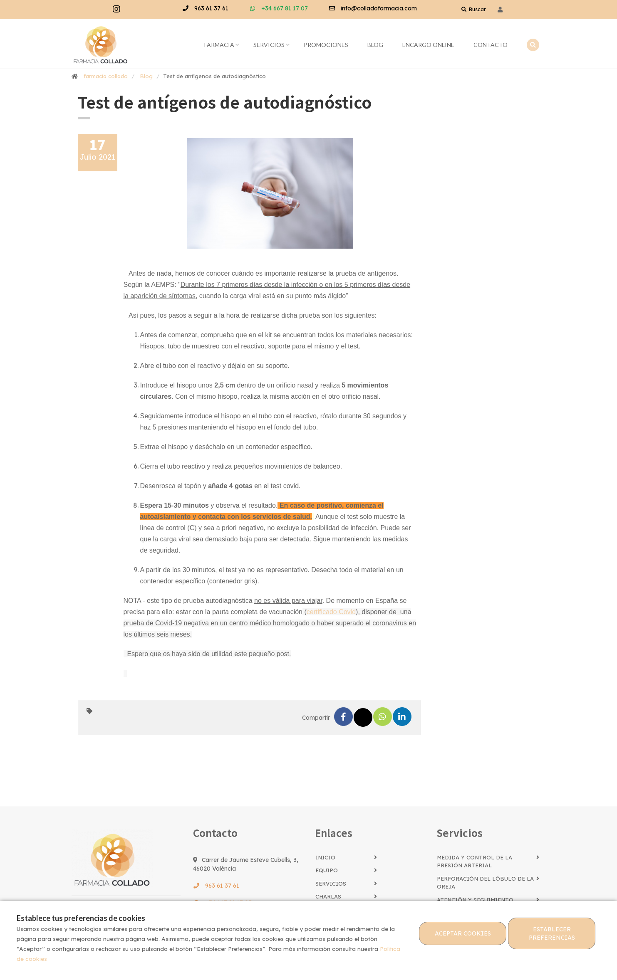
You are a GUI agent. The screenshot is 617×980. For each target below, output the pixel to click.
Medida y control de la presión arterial (474, 861)
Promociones (326, 44)
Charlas (328, 896)
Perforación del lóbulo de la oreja (485, 882)
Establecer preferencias (552, 933)
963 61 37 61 (205, 8)
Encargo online (428, 44)
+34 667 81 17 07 (278, 8)
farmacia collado (106, 76)
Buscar (473, 9)
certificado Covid (331, 611)
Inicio (325, 857)
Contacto (490, 44)
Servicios (269, 44)
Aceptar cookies (463, 933)
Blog (375, 44)
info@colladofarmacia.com (373, 8)
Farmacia (219, 44)
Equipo (326, 870)
